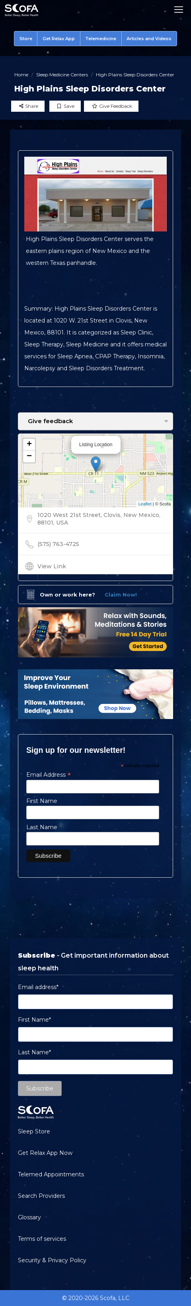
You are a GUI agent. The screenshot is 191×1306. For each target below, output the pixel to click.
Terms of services (42, 1238)
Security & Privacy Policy (52, 1260)
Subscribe (39, 1088)
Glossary (29, 1217)
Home (21, 75)
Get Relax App (59, 38)
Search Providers (41, 1195)
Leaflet (145, 503)
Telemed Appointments (51, 1174)
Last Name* (34, 1052)
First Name (41, 801)
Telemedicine (100, 38)
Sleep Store (34, 1131)
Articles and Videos (149, 38)
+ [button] (29, 445)
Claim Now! (121, 594)
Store (25, 38)
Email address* (38, 987)
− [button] (29, 457)
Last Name (41, 827)
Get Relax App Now (45, 1152)
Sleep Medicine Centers (62, 75)
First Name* (34, 1019)
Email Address (48, 775)
